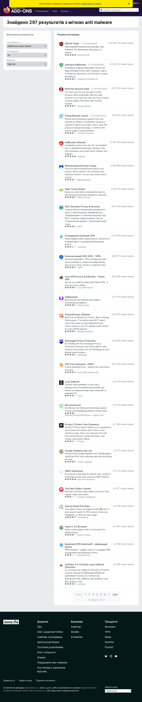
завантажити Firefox (91, 3)
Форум (41, 657)
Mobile (75, 631)
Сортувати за (13, 42)
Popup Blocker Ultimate (77, 314)
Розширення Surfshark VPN (80, 235)
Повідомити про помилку (52, 662)
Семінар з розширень (49, 637)
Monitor (109, 642)
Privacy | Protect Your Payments (82, 424)
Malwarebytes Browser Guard (80, 166)
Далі (115, 594)
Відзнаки (11, 60)
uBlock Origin (72, 43)
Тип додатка (13, 51)
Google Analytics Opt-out (78, 450)
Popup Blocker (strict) (76, 115)
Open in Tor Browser (76, 526)
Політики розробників (50, 647)
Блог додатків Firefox (50, 631)
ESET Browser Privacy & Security (82, 206)
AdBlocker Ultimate (75, 142)
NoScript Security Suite (77, 89)
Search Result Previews (77, 506)
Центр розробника (48, 642)
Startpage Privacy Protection (80, 341)
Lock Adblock (72, 381)
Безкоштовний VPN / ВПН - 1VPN (83, 256)
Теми (54, 11)
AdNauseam (71, 297)
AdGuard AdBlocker (75, 64)
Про (39, 626)
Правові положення (45, 680)
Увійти (136, 3)
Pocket (109, 647)
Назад (78, 594)
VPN (107, 631)
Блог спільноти (46, 652)
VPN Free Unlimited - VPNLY (79, 364)
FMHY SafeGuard (74, 471)
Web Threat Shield (75, 189)
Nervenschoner (73, 405)
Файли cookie (25, 680)
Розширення (42, 11)
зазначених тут (31, 688)
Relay (108, 637)
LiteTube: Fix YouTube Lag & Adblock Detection (84, 565)
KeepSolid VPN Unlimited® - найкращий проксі (86, 545)
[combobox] (119, 10)
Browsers (110, 626)
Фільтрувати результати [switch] (20, 34)
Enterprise (77, 637)
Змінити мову (111, 687)
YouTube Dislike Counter (78, 488)
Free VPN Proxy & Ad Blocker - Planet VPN (85, 278)
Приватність (9, 680)
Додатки (42, 621)
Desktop (76, 626)
